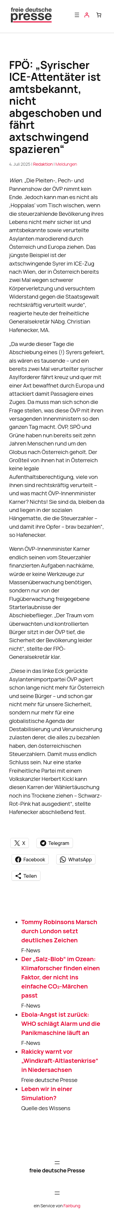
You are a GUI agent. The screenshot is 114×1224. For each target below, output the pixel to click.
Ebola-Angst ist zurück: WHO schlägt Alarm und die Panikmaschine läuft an (60, 1023)
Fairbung (72, 1206)
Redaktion (43, 164)
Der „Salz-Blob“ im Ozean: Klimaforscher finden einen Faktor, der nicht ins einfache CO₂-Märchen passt (60, 977)
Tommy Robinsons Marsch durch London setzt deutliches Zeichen (59, 931)
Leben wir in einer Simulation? (46, 1093)
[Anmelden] (87, 15)
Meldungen (66, 164)
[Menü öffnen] (77, 15)
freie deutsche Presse (57, 1170)
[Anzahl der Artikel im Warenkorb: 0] (99, 15)
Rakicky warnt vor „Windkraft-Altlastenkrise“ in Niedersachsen (59, 1060)
